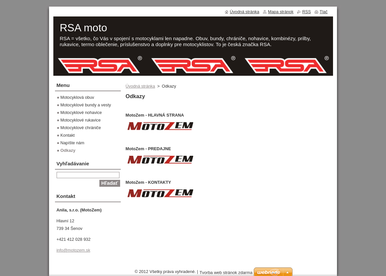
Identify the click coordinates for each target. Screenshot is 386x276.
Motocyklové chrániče (81, 127)
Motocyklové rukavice (81, 120)
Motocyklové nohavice (81, 112)
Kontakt (68, 135)
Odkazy (68, 150)
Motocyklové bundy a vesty (86, 104)
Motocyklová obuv (77, 97)
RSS (306, 11)
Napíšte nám (73, 142)
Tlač (323, 11)
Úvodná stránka (140, 86)
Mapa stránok (281, 11)
